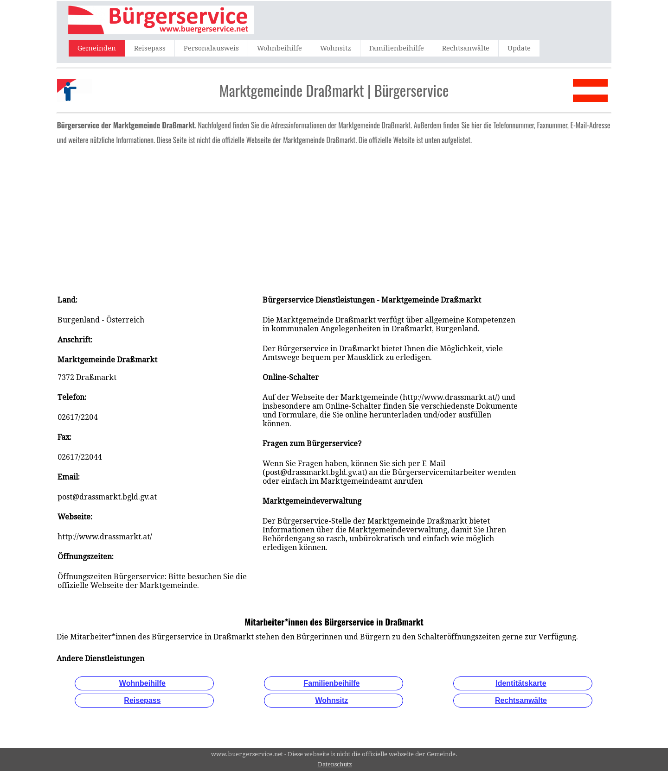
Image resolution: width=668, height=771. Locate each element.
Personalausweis (211, 48)
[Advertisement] (334, 217)
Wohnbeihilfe (279, 48)
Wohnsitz (335, 48)
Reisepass (150, 48)
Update (519, 48)
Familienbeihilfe (396, 48)
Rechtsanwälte (465, 48)
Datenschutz (335, 764)
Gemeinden (96, 48)
